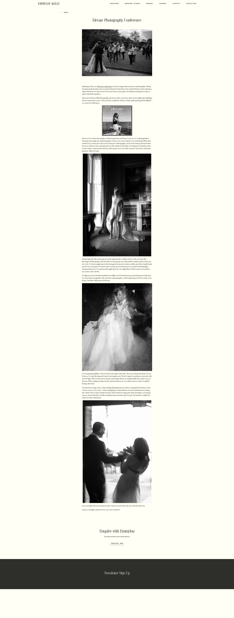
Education (191, 3)
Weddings (114, 3)
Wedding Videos (132, 3)
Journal (163, 3)
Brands (149, 3)
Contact (176, 3)
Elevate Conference (105, 86)
